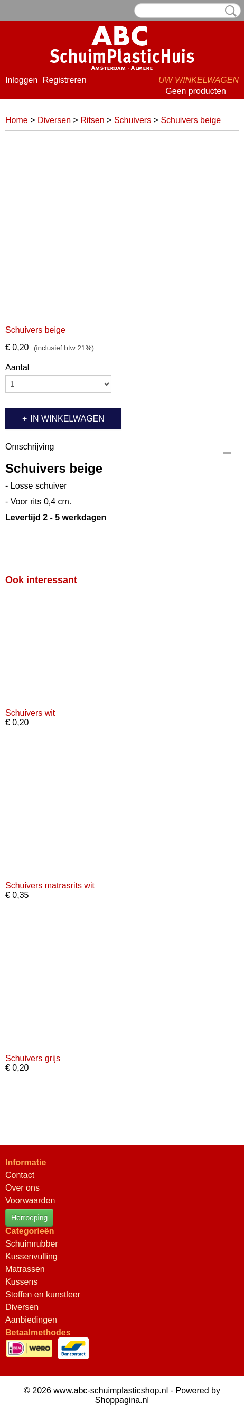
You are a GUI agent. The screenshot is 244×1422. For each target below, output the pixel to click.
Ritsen (92, 120)
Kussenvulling (31, 1256)
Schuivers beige (191, 120)
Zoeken (229, 11)
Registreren (65, 80)
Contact (19, 1175)
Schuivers (132, 120)
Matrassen (25, 1269)
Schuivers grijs (32, 1058)
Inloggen (21, 80)
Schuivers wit (30, 712)
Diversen (54, 120)
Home (16, 120)
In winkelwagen (67, 418)
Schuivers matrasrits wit (50, 885)
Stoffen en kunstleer (42, 1294)
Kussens (21, 1281)
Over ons (22, 1187)
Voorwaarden (30, 1200)
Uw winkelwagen (198, 80)
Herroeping (29, 1217)
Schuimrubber (31, 1243)
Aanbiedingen (31, 1319)
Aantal (17, 367)
